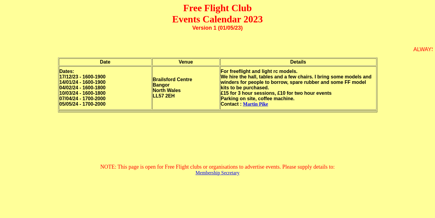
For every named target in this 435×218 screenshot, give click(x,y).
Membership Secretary (217, 172)
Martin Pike (255, 104)
